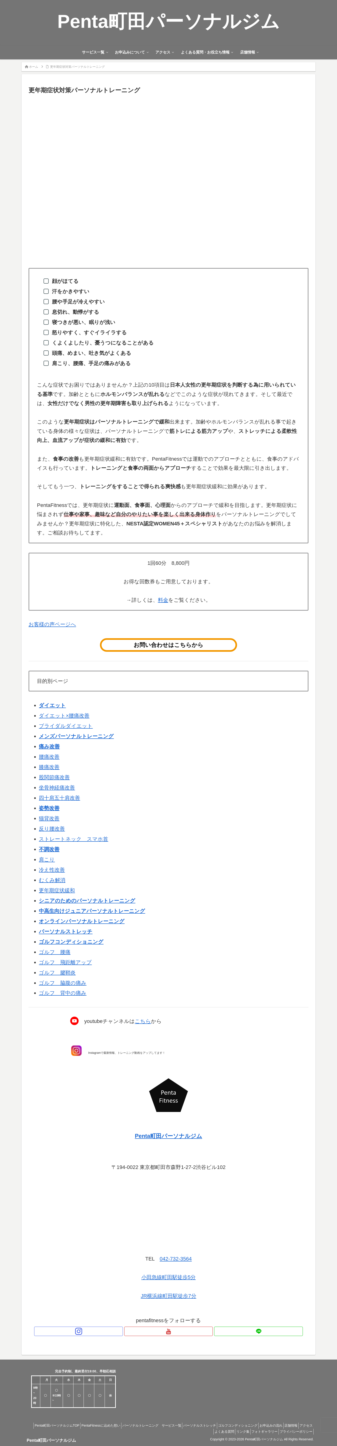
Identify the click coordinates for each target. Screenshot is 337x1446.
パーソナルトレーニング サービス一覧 (154, 1425)
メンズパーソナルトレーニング (76, 736)
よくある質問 (214, 1431)
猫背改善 (49, 818)
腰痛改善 (49, 757)
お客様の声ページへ (52, 624)
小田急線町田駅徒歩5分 (168, 1277)
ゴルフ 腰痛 (54, 952)
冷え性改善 (52, 870)
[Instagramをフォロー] (157, 1331)
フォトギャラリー (260, 1431)
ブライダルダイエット (66, 726)
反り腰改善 (52, 829)
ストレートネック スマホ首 (73, 839)
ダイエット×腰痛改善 (64, 716)
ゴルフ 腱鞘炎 (57, 973)
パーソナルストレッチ (65, 931)
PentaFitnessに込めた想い (100, 1425)
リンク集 (235, 1431)
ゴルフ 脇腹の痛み (62, 983)
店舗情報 (304, 1425)
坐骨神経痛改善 (57, 788)
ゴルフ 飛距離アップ (65, 962)
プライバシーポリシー (294, 1431)
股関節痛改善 (54, 777)
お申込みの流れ (281, 1425)
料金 (163, 600)
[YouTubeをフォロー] (168, 1331)
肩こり (47, 859)
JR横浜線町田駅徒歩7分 (168, 1296)
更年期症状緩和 (57, 890)
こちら (143, 1021)
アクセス (193, 1431)
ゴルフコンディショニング (245, 1425)
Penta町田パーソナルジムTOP (53, 1425)
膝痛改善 (49, 767)
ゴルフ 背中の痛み (62, 993)
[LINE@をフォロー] (179, 1331)
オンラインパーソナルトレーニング (82, 921)
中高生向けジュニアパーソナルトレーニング (92, 911)
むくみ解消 (52, 880)
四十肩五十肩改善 (59, 798)
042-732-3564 (176, 1259)
